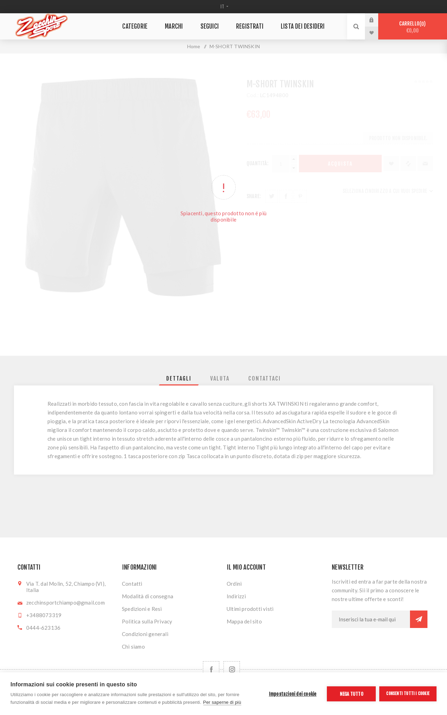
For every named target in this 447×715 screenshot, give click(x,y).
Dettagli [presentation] (178, 378)
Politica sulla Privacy (147, 621)
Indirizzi (236, 596)
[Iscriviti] (371, 619)
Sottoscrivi (418, 619)
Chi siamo (133, 646)
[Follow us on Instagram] (232, 669)
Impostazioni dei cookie (293, 694)
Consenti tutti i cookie (408, 693)
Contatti (132, 583)
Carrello (412, 27)
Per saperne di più (222, 702)
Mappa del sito (244, 621)
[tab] (178, 378)
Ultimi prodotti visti (250, 609)
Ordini (234, 583)
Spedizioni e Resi (142, 609)
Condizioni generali (145, 634)
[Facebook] (211, 669)
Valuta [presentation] (219, 378)
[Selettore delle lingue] (224, 6)
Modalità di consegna (147, 596)
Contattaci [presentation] (264, 378)
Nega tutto (351, 694)
